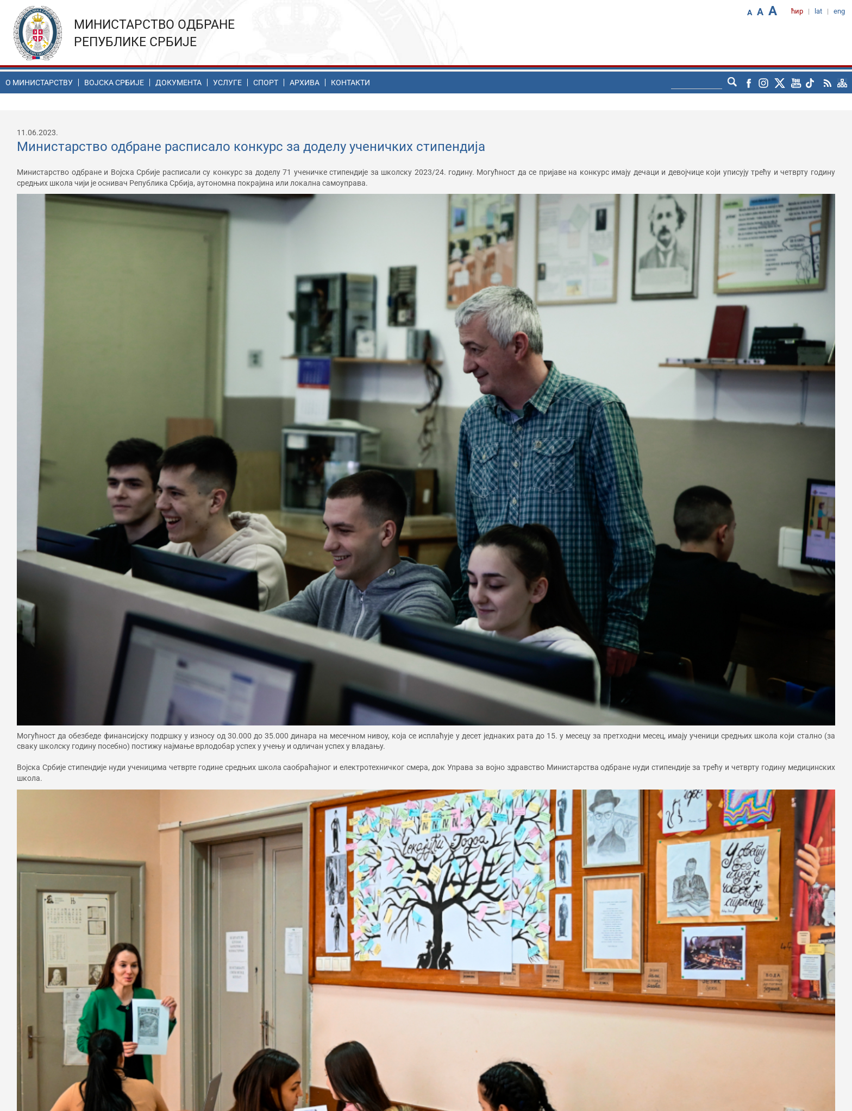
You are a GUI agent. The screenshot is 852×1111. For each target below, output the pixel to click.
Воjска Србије (114, 82)
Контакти (350, 82)
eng (839, 11)
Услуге (227, 82)
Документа (178, 82)
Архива (305, 82)
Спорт (265, 82)
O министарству (39, 82)
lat (818, 11)
